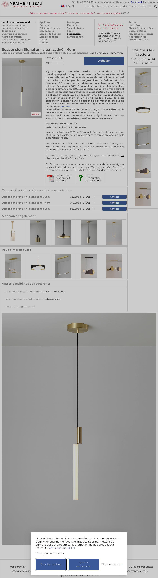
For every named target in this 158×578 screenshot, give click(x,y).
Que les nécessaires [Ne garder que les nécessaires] (83, 564)
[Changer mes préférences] (110, 564)
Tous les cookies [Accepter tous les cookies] (51, 564)
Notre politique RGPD (61, 547)
